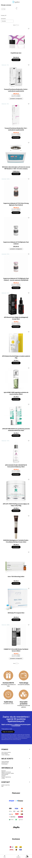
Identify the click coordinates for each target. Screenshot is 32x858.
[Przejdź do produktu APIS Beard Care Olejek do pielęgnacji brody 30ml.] (16, 304)
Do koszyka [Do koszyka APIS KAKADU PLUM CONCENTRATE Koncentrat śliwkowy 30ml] (16, 474)
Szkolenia (3, 775)
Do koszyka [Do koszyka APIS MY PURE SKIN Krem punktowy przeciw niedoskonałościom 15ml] (16, 435)
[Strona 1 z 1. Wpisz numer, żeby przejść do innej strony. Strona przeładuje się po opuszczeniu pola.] (17, 25)
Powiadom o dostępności (16, 98)
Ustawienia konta (4, 762)
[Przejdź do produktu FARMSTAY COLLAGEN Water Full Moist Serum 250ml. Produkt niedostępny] (16, 636)
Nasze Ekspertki (4, 774)
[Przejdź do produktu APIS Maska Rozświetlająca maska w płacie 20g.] (16, 343)
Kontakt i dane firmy (5, 784)
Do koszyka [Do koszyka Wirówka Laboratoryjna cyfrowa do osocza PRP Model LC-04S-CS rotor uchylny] (16, 174)
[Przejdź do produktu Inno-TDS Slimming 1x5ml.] (16, 563)
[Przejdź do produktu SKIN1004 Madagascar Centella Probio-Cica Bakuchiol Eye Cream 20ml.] (16, 527)
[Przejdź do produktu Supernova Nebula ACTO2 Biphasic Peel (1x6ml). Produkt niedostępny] (16, 229)
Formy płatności (4, 753)
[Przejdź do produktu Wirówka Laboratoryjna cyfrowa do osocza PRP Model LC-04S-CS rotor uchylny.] (16, 154)
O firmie (3, 778)
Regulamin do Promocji (6, 772)
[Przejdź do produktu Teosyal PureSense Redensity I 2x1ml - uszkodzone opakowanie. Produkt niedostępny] (16, 76)
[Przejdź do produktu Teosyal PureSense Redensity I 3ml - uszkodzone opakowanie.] (16, 115)
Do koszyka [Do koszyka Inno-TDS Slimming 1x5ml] (16, 583)
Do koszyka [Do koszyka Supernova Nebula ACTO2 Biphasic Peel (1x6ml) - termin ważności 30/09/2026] (16, 288)
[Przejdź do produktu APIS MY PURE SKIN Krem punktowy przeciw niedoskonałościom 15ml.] (16, 416)
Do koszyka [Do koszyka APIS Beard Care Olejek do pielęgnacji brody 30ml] (16, 326)
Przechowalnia (4, 764)
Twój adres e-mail (7, 729)
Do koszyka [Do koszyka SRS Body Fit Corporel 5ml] (16, 619)
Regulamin (3, 770)
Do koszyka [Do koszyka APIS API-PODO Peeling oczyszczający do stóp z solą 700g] (16, 510)
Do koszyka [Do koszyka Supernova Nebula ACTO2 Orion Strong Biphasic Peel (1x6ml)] (16, 212)
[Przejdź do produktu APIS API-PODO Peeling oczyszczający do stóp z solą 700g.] (16, 491)
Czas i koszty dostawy (6, 752)
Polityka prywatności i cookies (7, 773)
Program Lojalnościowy (6, 777)
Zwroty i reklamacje (5, 754)
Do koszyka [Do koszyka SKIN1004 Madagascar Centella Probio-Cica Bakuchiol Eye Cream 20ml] (16, 547)
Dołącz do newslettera (8, 731)
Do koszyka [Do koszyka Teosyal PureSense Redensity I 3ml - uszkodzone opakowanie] (16, 137)
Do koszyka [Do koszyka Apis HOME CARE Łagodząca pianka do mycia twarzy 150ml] (16, 399)
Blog (2, 786)
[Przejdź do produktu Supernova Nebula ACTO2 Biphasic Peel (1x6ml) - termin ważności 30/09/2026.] (16, 265)
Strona (14, 25)
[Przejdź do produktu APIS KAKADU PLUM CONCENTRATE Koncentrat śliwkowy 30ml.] (16, 452)
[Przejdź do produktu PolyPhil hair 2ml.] (16, 40)
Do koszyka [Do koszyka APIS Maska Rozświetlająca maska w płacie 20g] (16, 363)
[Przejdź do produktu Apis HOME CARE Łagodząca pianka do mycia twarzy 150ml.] (16, 379)
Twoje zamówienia (5, 761)
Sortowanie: (3, 18)
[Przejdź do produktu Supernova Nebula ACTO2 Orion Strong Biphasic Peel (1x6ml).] (16, 190)
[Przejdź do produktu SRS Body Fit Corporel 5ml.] (16, 600)
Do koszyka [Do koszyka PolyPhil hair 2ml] (16, 60)
